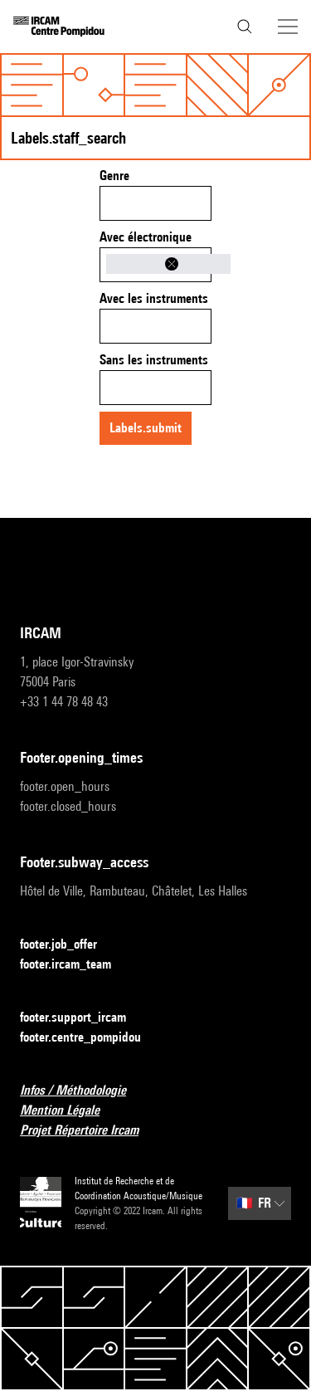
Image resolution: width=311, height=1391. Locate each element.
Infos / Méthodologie (83, 1091)
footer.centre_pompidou (90, 1038)
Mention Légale (69, 1111)
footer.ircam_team (75, 965)
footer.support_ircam (83, 1018)
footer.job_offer (68, 945)
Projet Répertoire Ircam (89, 1131)
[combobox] (155, 203)
